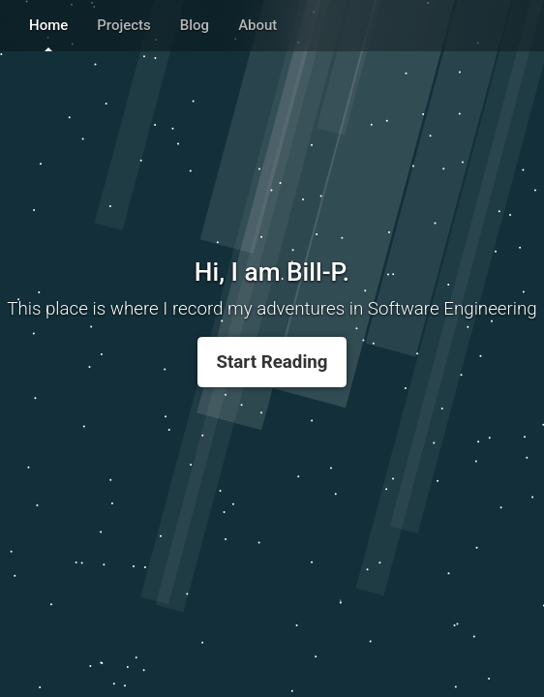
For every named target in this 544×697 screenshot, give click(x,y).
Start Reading (271, 362)
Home (48, 25)
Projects (124, 25)
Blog (194, 25)
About (257, 25)
